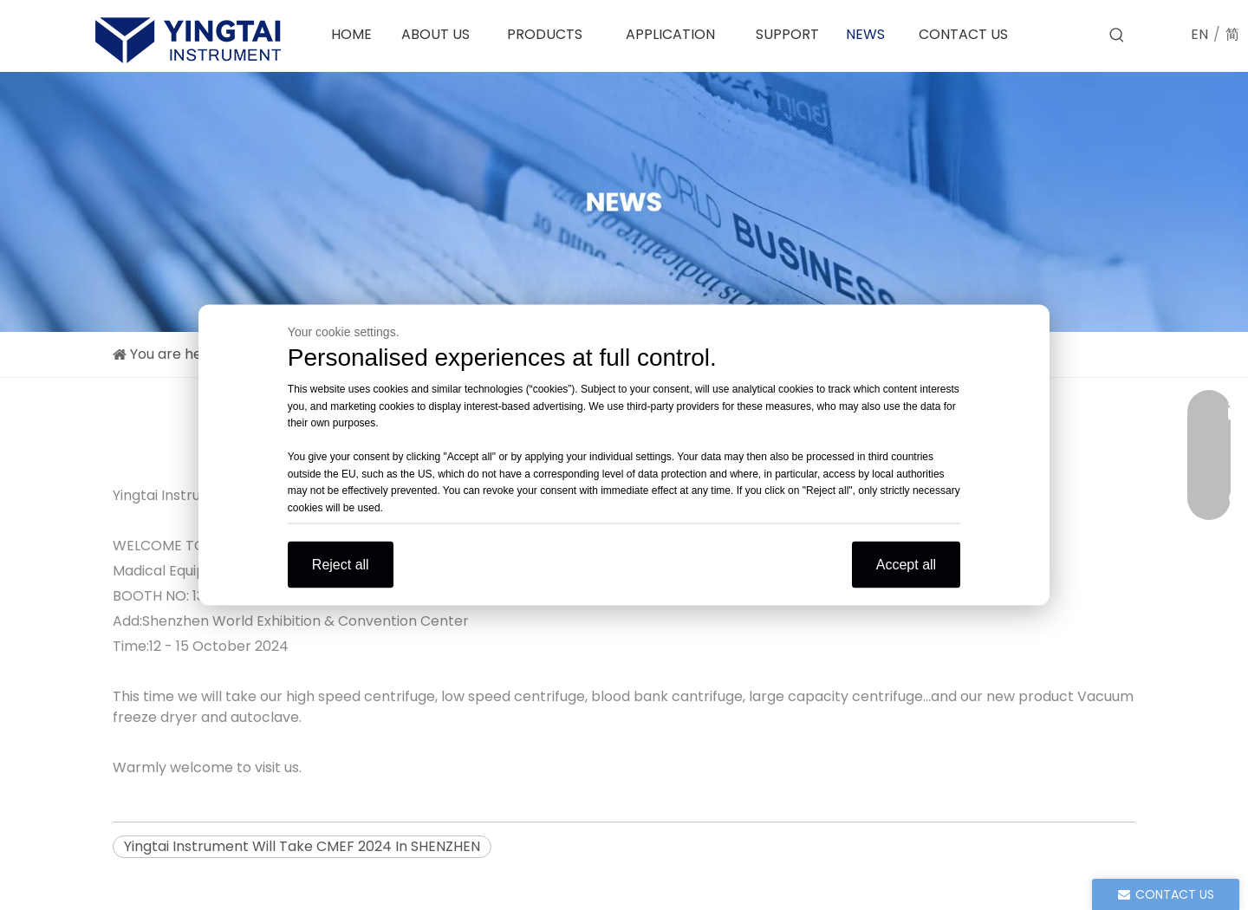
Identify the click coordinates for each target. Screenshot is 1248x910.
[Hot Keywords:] (1117, 35)
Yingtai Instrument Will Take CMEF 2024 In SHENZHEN (302, 846)
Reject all (340, 564)
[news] (624, 202)
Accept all (906, 564)
